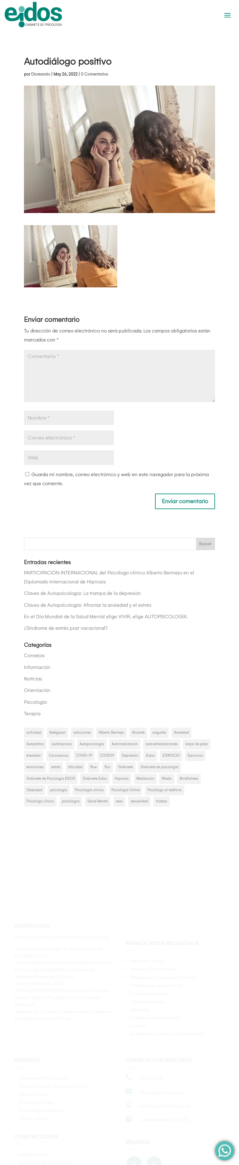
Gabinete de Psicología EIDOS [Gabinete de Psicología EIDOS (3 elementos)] (50, 779)
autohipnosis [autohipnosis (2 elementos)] (62, 744)
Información (37, 667)
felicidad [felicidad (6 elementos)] (75, 767)
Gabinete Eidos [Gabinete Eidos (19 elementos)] (95, 779)
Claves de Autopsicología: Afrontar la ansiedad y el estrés (87, 605)
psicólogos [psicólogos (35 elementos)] (71, 801)
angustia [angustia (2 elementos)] (159, 733)
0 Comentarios (94, 74)
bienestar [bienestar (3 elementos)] (33, 756)
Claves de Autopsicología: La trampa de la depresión (82, 593)
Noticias (33, 679)
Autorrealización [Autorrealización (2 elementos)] (125, 744)
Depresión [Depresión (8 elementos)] (130, 756)
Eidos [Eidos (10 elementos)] (150, 756)
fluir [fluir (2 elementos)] (107, 767)
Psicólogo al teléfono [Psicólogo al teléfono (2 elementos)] (165, 790)
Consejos (34, 655)
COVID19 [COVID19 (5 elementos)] (107, 756)
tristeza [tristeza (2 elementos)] (161, 801)
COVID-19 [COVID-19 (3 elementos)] (84, 756)
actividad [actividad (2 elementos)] (33, 733)
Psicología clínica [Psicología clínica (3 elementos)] (89, 790)
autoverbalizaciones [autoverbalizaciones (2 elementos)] (162, 744)
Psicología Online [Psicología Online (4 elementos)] (125, 790)
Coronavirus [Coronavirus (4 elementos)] (58, 756)
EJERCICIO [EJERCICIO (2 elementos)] (171, 756)
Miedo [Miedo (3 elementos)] (167, 779)
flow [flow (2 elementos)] (93, 767)
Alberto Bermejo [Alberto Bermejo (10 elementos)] (111, 733)
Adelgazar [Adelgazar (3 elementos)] (57, 733)
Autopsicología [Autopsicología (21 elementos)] (92, 744)
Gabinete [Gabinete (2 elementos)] (125, 767)
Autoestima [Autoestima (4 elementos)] (35, 744)
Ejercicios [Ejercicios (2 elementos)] (195, 756)
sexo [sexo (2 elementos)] (119, 801)
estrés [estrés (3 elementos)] (55, 767)
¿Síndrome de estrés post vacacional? (66, 628)
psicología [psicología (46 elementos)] (58, 790)
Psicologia (35, 702)
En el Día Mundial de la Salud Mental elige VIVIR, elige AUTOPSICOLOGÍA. (106, 617)
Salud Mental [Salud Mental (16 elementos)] (97, 801)
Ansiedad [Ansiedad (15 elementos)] (181, 733)
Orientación (37, 690)
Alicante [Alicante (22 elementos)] (138, 733)
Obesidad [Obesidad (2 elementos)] (34, 790)
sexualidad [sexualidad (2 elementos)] (139, 801)
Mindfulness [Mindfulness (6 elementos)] (189, 779)
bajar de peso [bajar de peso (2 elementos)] (196, 744)
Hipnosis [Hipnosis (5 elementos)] (122, 779)
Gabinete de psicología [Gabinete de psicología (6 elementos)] (159, 767)
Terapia (32, 714)
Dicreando (40, 74)
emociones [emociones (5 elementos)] (35, 767)
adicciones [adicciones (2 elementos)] (82, 733)
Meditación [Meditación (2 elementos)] (145, 779)
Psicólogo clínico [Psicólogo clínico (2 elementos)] (40, 801)
